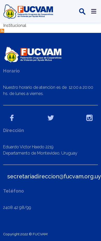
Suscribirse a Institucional (2, 31)
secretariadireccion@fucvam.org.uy (54, 176)
